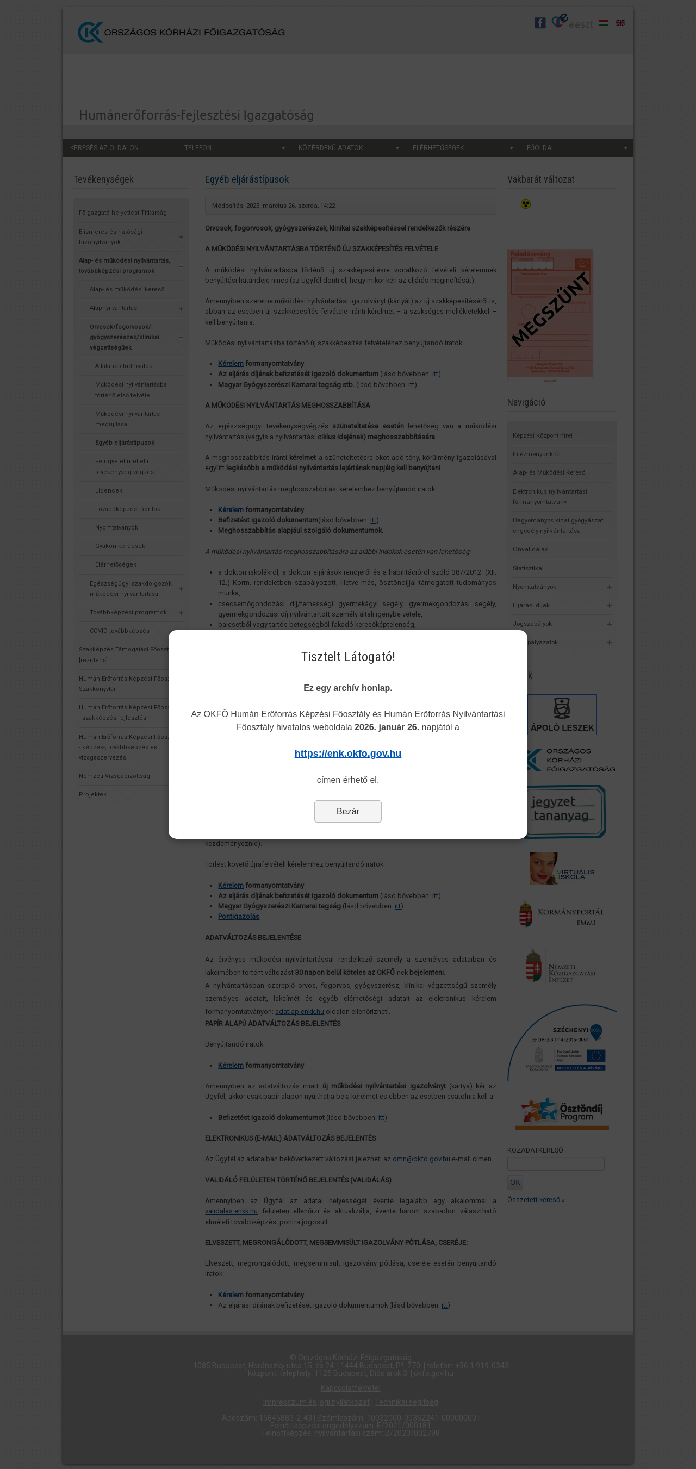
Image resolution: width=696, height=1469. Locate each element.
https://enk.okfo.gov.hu (348, 753)
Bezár (348, 811)
